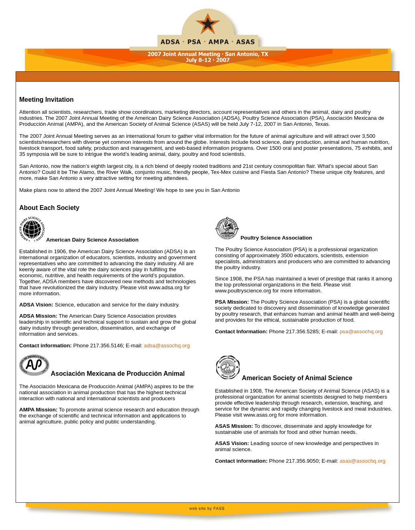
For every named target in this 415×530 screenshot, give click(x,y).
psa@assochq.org (360, 331)
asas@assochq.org (362, 461)
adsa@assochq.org (167, 346)
